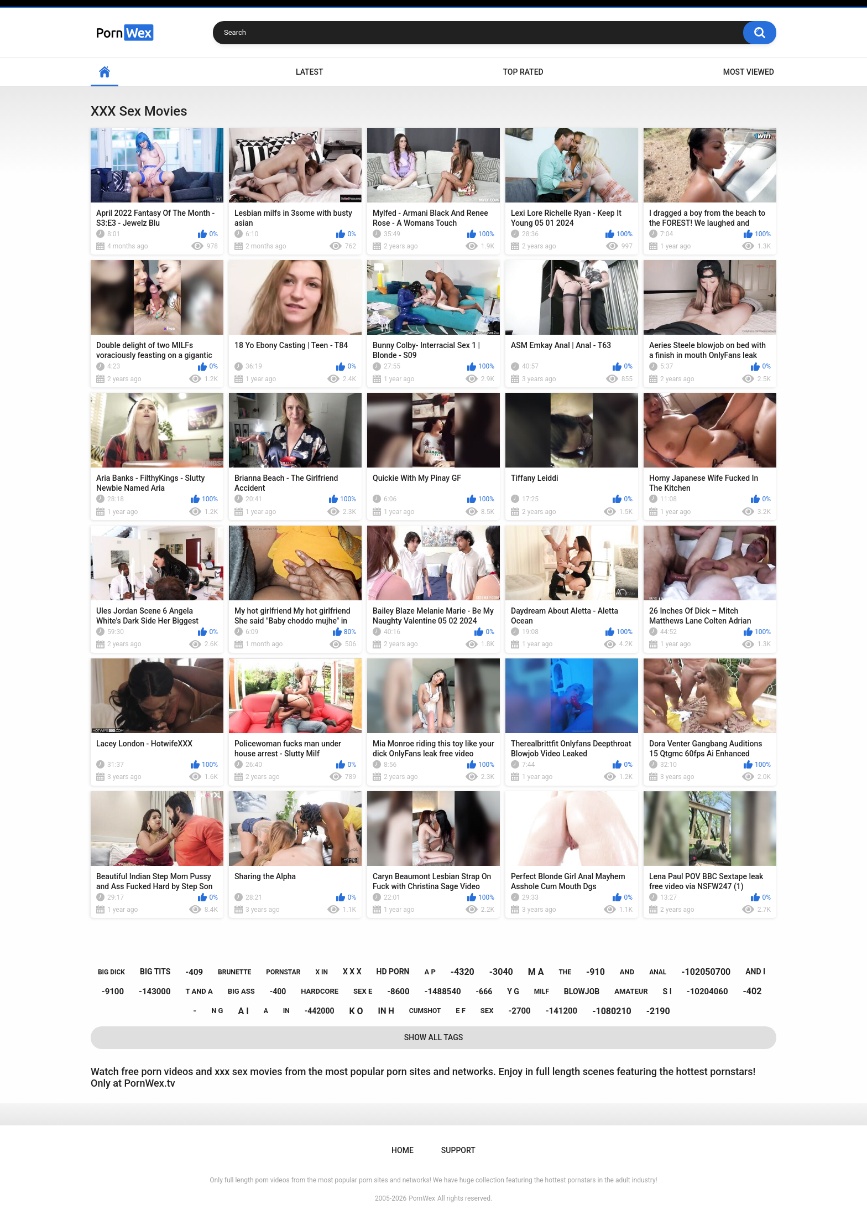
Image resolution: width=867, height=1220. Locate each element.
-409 (194, 972)
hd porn (393, 971)
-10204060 (707, 991)
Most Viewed (748, 72)
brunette (234, 972)
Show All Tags (433, 1037)
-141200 (562, 1011)
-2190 (658, 1011)
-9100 (113, 991)
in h (386, 1011)
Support (458, 1150)
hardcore (319, 991)
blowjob (581, 991)
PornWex (422, 1198)
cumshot (425, 1011)
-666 (484, 991)
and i (755, 971)
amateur (630, 991)
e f (461, 1010)
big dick (111, 972)
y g (513, 991)
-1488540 (442, 991)
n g (217, 1010)
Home (104, 72)
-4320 (462, 972)
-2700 (519, 1011)
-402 (752, 991)
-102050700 (705, 972)
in (286, 1011)
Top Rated (523, 72)
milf (541, 991)
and (627, 972)
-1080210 (611, 1011)
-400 (278, 991)
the (564, 972)
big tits (155, 971)
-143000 (155, 991)
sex (487, 1010)
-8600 (398, 991)
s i (667, 991)
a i (243, 1011)
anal (657, 972)
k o (356, 1011)
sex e (362, 991)
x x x (352, 971)
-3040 (501, 972)
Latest (309, 72)
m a (536, 972)
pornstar (283, 972)
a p (429, 972)
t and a (199, 991)
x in (321, 972)
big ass (241, 991)
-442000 (320, 1010)
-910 (595, 972)
